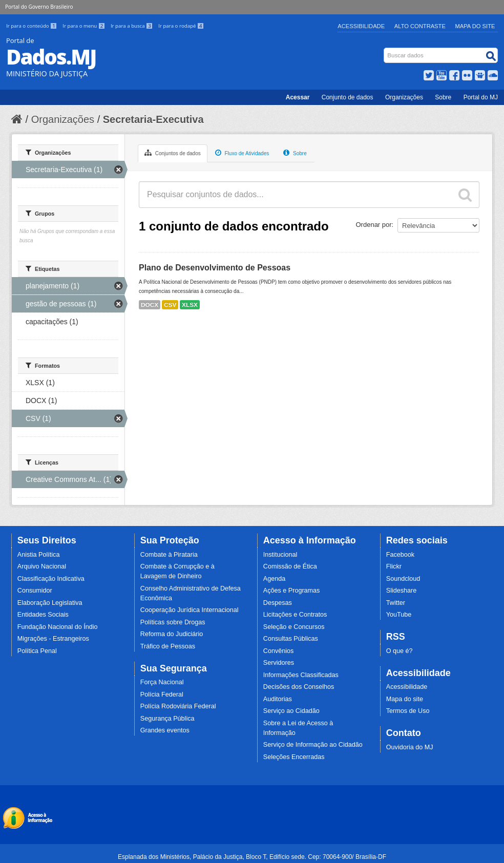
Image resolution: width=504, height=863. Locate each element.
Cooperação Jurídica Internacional (189, 610)
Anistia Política (38, 554)
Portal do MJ (481, 97)
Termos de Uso (408, 710)
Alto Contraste (420, 26)
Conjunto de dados (347, 97)
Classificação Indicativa (51, 578)
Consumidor (34, 590)
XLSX (190, 304)
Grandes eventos (165, 730)
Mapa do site (404, 699)
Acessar (298, 97)
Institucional (280, 554)
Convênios (278, 651)
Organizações (404, 97)
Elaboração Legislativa (49, 602)
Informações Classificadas (301, 675)
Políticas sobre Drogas (172, 622)
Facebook (400, 554)
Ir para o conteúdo (32, 26)
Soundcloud (403, 578)
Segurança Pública (167, 718)
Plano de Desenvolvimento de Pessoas (214, 267)
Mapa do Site (475, 26)
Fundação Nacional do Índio (57, 626)
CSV (170, 304)
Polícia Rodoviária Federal (178, 706)
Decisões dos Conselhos (298, 686)
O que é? (399, 651)
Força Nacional (162, 682)
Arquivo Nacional (41, 566)
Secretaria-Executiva (153, 119)
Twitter (395, 602)
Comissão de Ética (290, 566)
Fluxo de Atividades (242, 152)
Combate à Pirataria (169, 554)
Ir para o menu (84, 26)
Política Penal (37, 651)
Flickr (394, 566)
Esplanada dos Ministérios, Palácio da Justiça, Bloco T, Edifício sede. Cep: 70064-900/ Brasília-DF (252, 856)
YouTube (399, 614)
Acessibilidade (361, 26)
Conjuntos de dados (172, 152)
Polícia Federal (161, 694)
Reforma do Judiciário (171, 634)
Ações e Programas (291, 590)
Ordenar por (374, 224)
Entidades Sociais (43, 614)
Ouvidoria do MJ (409, 747)
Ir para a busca (132, 26)
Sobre (443, 97)
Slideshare (401, 590)
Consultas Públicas (290, 638)
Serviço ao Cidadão (291, 710)
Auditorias (277, 699)
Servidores (278, 662)
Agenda (274, 578)
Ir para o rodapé (181, 26)
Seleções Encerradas (294, 757)
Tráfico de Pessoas (167, 646)
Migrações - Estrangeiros (53, 638)
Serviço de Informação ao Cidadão (313, 744)
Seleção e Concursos (294, 626)
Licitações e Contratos (295, 614)
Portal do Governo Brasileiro (39, 6)
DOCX (149, 304)
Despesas (277, 602)
